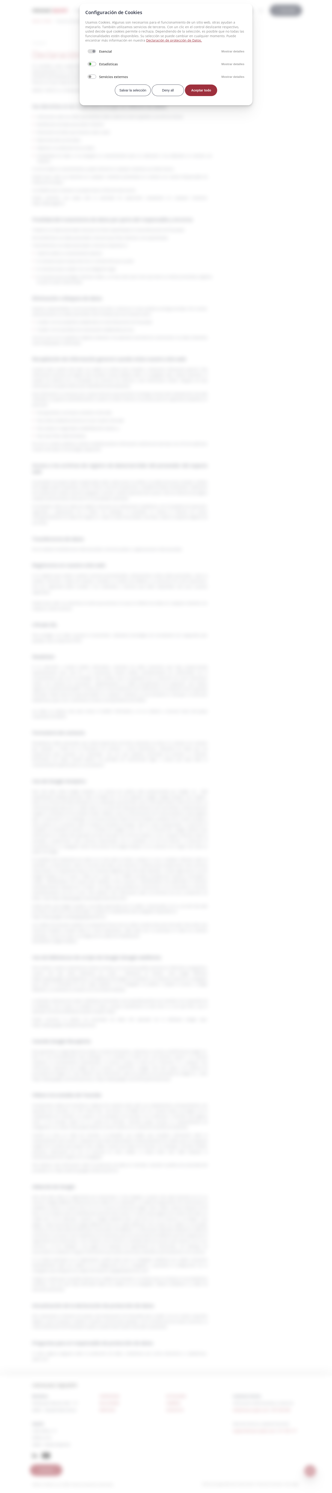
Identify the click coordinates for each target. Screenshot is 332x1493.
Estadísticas (108, 64)
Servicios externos (113, 77)
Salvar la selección (132, 90)
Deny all (168, 90)
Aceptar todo (201, 90)
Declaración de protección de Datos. (174, 40)
